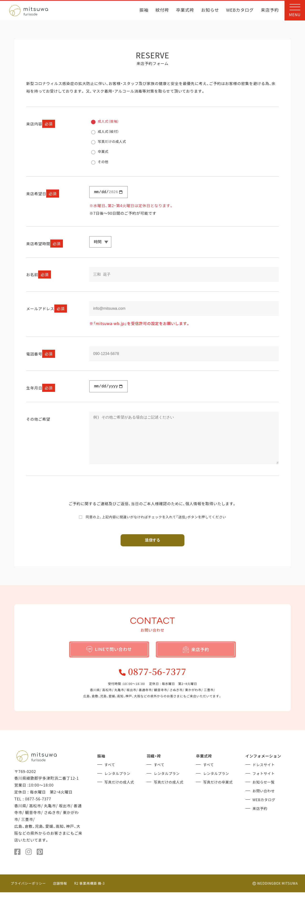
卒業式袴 (185, 10)
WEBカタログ (240, 10)
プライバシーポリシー (28, 894)
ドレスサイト (265, 775)
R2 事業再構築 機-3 (89, 894)
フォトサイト (265, 783)
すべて (110, 775)
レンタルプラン (118, 783)
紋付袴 (162, 10)
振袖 (143, 10)
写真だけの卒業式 (219, 792)
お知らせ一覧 (264, 792)
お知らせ (210, 10)
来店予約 (270, 10)
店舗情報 (60, 894)
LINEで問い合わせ (109, 657)
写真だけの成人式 (120, 792)
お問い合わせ (265, 800)
